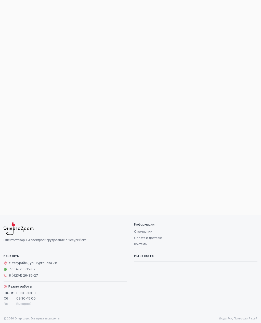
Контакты (141, 244)
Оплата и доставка (148, 238)
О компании (143, 232)
